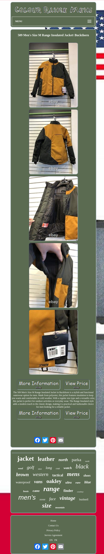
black (82, 466)
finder (68, 491)
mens (73, 474)
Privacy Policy (53, 530)
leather (46, 459)
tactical (57, 475)
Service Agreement (53, 535)
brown (22, 474)
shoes (86, 475)
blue (87, 482)
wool (20, 468)
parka (76, 459)
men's (27, 497)
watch (68, 468)
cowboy (80, 492)
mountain (60, 507)
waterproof (23, 482)
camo (36, 491)
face (52, 499)
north (63, 459)
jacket (25, 458)
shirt (40, 469)
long (49, 468)
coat (58, 468)
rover (42, 499)
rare (78, 482)
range (51, 489)
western (40, 474)
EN (51, 540)
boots (26, 491)
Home (53, 520)
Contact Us (53, 525)
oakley (54, 481)
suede (87, 461)
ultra (68, 482)
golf (30, 467)
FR (55, 540)
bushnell (83, 499)
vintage (67, 498)
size (46, 505)
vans (38, 481)
